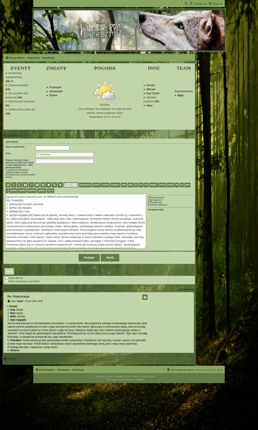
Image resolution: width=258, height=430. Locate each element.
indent (162, 185)
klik (8, 81)
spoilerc (42, 190)
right (187, 185)
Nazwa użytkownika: (15, 147)
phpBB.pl (140, 426)
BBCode (150, 89)
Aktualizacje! (56, 91)
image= (153, 185)
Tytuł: (8, 153)
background (85, 185)
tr (52, 190)
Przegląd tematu (155, 210)
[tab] (9, 318)
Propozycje (55, 87)
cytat (124, 185)
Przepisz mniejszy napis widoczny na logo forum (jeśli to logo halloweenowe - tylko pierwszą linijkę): (19, 164)
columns (115, 185)
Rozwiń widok (186, 336)
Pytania (53, 95)
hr (136, 185)
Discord (150, 85)
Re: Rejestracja (18, 343)
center (97, 185)
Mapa (149, 105)
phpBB (119, 423)
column (105, 185)
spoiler (22, 190)
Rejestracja (13, 135)
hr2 (141, 185)
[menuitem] (215, 3)
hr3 (146, 185)
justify (170, 185)
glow (130, 185)
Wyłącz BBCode (14, 325)
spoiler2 (32, 190)
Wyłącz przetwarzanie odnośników (22, 328)
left (176, 185)
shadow (13, 190)
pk (182, 185)
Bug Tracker (152, 93)
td (49, 190)
